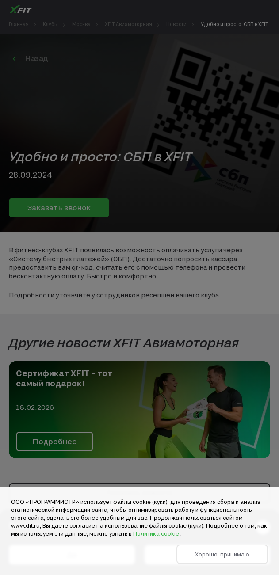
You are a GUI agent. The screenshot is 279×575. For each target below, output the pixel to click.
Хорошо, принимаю (222, 554)
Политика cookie (156, 533)
